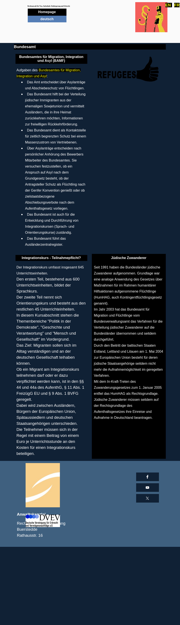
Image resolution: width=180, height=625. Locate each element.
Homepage (47, 12)
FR (177, 5)
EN (168, 5)
